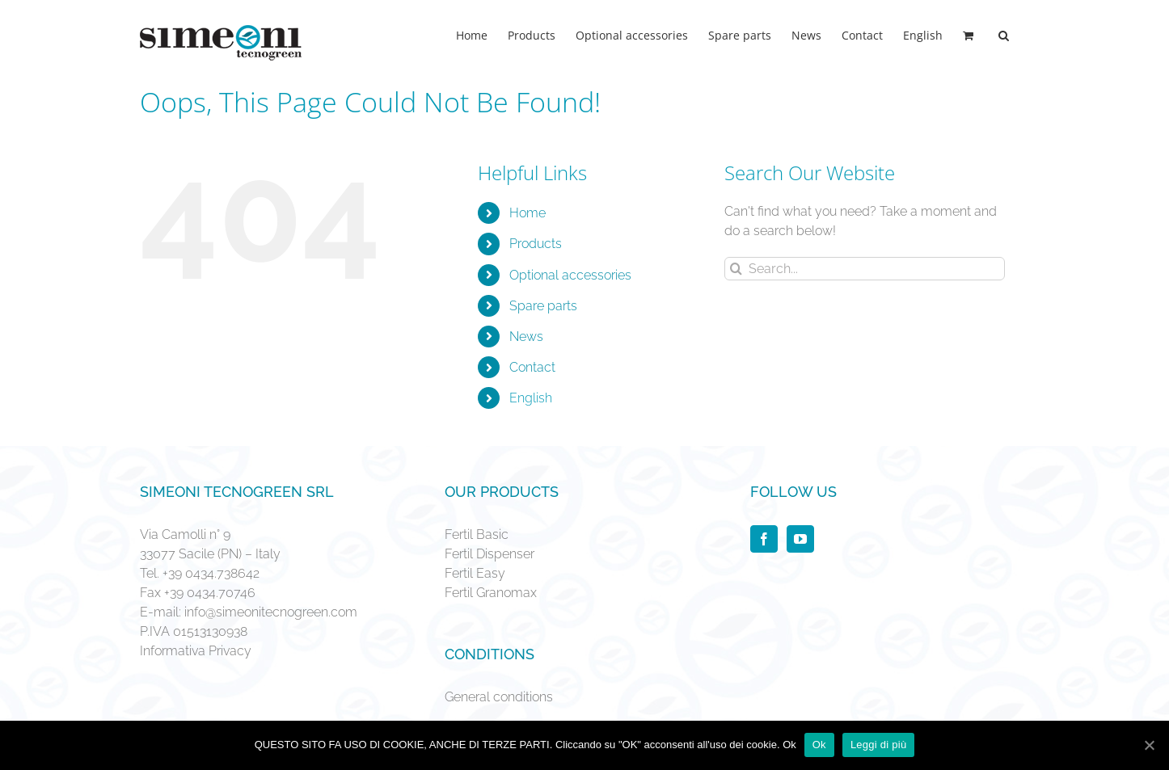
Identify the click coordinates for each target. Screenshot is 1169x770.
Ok (819, 744)
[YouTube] (800, 539)
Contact (532, 367)
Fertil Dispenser (489, 554)
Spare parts (543, 305)
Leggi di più (878, 744)
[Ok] (1149, 745)
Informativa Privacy (195, 650)
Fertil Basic (477, 534)
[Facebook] (764, 539)
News (526, 336)
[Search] (1003, 34)
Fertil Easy (475, 573)
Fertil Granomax (491, 592)
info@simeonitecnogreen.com (270, 612)
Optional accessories (570, 275)
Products (535, 243)
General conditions (499, 697)
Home (527, 213)
